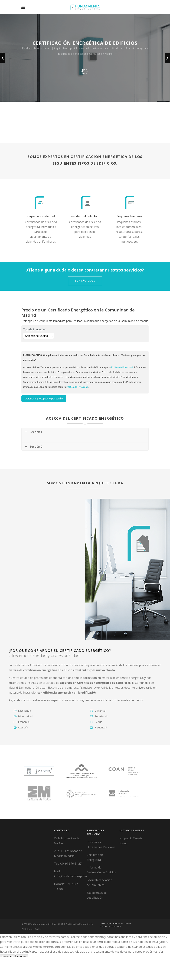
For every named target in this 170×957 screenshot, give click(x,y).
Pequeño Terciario (129, 216)
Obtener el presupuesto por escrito (44, 398)
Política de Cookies (122, 916)
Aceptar (22, 949)
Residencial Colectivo (85, 216)
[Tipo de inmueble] (38, 336)
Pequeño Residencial (41, 216)
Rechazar (7, 949)
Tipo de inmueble (34, 329)
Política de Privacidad (122, 367)
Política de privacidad (110, 919)
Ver (161, 944)
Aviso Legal (105, 916)
